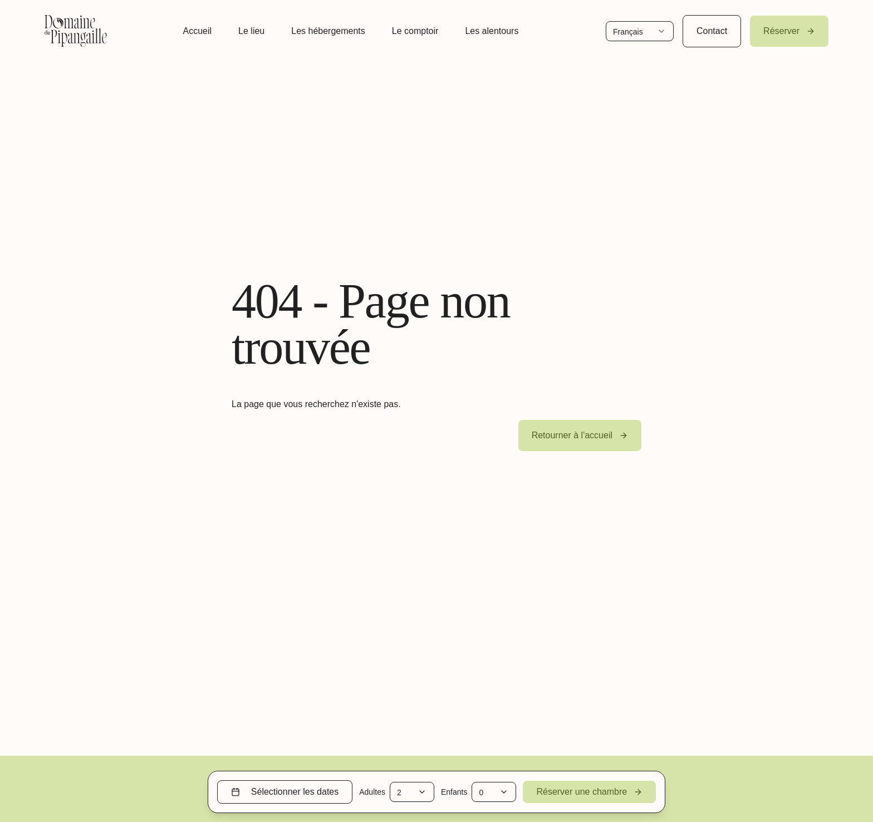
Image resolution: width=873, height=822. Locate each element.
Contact (712, 31)
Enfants (454, 791)
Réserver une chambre (589, 791)
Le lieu (251, 31)
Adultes (372, 791)
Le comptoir (415, 31)
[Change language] (640, 31)
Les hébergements (328, 31)
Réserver (789, 31)
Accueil (197, 31)
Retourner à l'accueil (580, 435)
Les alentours (491, 31)
